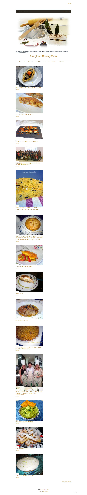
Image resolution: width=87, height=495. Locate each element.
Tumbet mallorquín (24, 266)
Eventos (44, 61)
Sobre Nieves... (54, 61)
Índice (25, 61)
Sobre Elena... (62, 61)
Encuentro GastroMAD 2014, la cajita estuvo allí (28, 164)
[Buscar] (69, 3)
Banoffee (19, 293)
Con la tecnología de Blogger (43, 489)
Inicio (20, 61)
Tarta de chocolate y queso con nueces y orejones (28, 348)
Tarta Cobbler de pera (25, 114)
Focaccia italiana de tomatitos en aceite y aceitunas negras (28, 208)
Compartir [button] (17, 89)
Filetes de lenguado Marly (27, 141)
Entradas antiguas (66, 481)
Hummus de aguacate (24, 422)
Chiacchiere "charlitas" (25, 449)
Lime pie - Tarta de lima (25, 476)
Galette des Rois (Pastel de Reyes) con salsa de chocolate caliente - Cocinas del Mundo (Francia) (29, 237)
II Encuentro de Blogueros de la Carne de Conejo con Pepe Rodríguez (29, 393)
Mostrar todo (67, 11)
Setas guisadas (22, 320)
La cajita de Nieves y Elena (43, 56)
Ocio (49, 61)
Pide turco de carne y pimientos (28, 87)
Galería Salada (30, 61)
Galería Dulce (38, 61)
